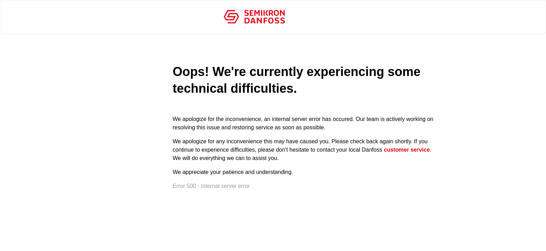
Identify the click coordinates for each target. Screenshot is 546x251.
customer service (407, 150)
